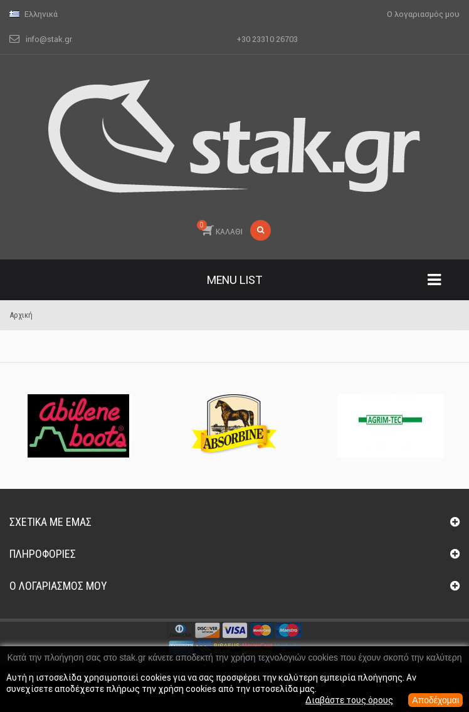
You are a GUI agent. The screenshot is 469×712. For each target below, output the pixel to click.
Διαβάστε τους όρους (349, 700)
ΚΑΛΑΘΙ (220, 228)
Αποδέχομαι (435, 700)
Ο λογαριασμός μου (58, 585)
